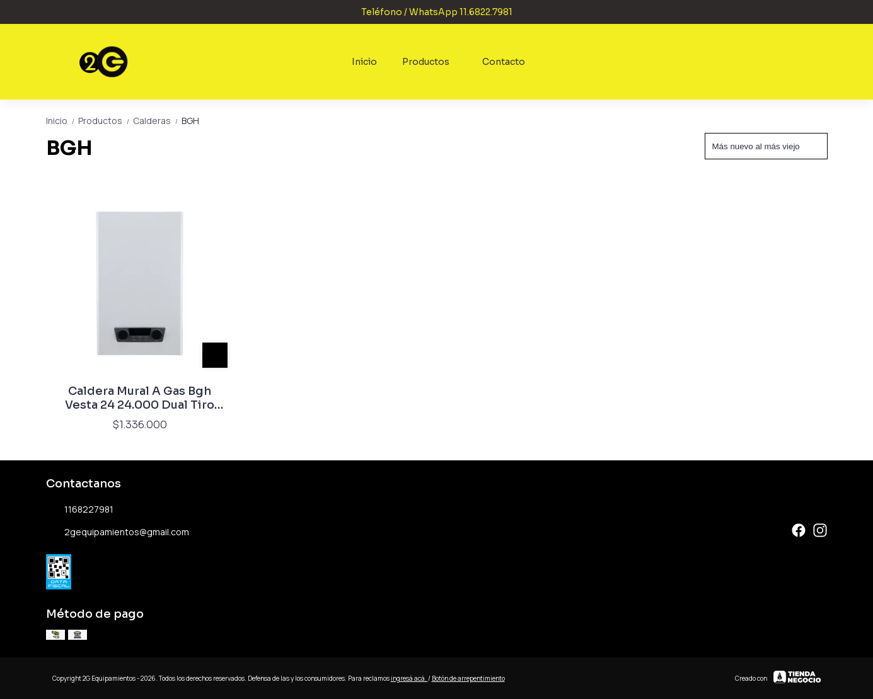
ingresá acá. (409, 678)
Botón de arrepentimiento (468, 678)
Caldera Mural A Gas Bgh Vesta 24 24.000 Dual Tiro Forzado (139, 398)
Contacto (503, 61)
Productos (432, 61)
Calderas (157, 121)
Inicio (364, 61)
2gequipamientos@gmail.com (117, 532)
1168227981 (79, 510)
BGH (190, 121)
